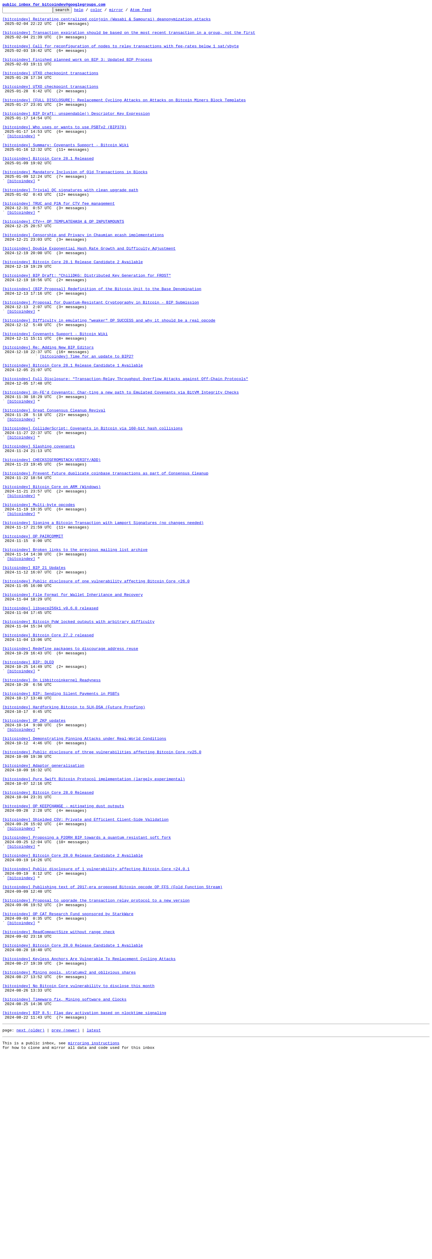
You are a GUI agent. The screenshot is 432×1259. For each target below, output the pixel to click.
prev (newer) (66, 1233)
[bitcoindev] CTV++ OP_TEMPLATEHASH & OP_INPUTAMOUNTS (63, 264)
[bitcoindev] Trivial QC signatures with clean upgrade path (70, 226)
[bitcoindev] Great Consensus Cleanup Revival (53, 491)
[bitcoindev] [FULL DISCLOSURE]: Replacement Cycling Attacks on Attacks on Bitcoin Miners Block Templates (124, 118)
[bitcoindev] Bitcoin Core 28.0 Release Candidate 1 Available (72, 1133)
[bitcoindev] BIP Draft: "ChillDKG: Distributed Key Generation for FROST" (86, 329)
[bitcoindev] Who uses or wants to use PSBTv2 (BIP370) (64, 151)
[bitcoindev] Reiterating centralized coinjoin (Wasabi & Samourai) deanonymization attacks (106, 21)
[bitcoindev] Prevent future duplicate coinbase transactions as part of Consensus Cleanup (105, 566)
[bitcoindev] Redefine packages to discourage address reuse (70, 777)
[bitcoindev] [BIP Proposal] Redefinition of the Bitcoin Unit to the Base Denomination (101, 345)
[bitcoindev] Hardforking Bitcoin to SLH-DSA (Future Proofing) (73, 847)
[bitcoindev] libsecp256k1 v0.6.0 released (50, 728)
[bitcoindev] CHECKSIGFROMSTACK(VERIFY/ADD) (51, 550)
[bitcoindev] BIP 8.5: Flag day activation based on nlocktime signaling (84, 1214)
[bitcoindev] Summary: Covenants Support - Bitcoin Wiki (65, 172)
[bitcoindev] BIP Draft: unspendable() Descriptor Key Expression (76, 135)
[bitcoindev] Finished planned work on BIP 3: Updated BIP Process (77, 70)
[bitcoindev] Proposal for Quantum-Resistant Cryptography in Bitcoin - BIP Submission (100, 361)
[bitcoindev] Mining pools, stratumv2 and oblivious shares (69, 1165)
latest (94, 1233)
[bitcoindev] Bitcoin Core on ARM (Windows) (51, 582)
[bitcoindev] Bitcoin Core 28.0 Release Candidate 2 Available (72, 1025)
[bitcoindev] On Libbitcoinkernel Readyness (51, 814)
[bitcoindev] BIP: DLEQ (28, 793)
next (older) (30, 1233)
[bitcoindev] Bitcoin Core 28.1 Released (48, 189)
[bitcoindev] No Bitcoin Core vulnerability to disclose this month (78, 1181)
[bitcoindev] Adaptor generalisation (43, 917)
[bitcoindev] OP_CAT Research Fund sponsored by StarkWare (68, 1095)
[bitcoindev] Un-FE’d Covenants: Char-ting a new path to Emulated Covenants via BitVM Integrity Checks (120, 469)
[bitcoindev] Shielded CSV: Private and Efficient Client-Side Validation (85, 982)
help (88, 11)
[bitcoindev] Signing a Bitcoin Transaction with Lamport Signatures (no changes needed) (103, 626)
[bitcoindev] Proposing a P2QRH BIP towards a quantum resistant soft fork (86, 1003)
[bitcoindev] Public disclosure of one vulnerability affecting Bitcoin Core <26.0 (96, 696)
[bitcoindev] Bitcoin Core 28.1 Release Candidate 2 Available (72, 313)
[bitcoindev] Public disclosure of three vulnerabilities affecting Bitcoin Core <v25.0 (101, 901)
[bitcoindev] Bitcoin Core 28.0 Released (48, 949)
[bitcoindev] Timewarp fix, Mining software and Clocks (64, 1198)
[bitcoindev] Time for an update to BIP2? (87, 426)
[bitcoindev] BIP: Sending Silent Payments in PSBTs (60, 831)
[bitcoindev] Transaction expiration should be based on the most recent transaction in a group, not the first (128, 37)
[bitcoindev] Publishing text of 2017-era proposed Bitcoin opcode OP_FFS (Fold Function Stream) (112, 1063)
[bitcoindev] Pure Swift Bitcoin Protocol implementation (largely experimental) (93, 933)
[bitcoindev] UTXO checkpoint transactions (50, 86)
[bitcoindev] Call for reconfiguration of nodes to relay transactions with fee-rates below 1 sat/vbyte (120, 54)
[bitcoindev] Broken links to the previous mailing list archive (75, 658)
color (105, 11)
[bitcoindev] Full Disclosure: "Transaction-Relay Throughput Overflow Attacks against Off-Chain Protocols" (125, 453)
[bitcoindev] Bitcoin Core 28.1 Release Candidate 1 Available (72, 437)
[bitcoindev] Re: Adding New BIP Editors (48, 415)
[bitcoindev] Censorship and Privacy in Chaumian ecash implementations (83, 280)
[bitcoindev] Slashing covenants (38, 534)
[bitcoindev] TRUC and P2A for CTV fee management (58, 243)
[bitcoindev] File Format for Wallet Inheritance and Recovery (72, 712)
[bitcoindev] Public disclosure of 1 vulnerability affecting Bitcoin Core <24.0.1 (96, 1041)
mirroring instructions (93, 1247)
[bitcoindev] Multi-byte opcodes (38, 604)
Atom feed (150, 11)
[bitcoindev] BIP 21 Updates (34, 680)
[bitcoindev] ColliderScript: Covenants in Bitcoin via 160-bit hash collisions (92, 512)
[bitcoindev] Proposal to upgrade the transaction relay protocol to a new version (96, 1079)
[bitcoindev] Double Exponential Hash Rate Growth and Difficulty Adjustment (89, 296)
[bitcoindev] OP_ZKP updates (34, 863)
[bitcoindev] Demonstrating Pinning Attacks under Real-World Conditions (84, 885)
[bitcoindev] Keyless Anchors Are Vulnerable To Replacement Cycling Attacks (89, 1149)
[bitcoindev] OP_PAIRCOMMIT (32, 642)
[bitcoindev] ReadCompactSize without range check (58, 1117)
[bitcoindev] (21, 162)
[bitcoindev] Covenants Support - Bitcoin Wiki (55, 399)
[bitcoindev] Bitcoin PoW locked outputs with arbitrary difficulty (78, 744)
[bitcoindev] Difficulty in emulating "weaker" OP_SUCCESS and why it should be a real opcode (108, 383)
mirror (125, 11)
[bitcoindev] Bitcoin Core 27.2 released (48, 760)
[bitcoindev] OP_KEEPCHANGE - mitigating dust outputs (63, 966)
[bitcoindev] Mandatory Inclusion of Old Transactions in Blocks (75, 205)
